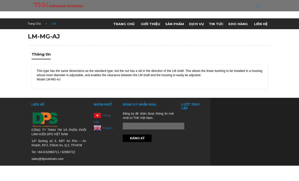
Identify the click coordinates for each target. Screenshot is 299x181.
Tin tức (216, 24)
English (107, 127)
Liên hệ (261, 24)
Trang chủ (124, 24)
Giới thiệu (150, 24)
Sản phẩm (174, 24)
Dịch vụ (196, 24)
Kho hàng (238, 24)
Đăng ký (137, 138)
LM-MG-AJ (44, 36)
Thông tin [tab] (41, 54)
